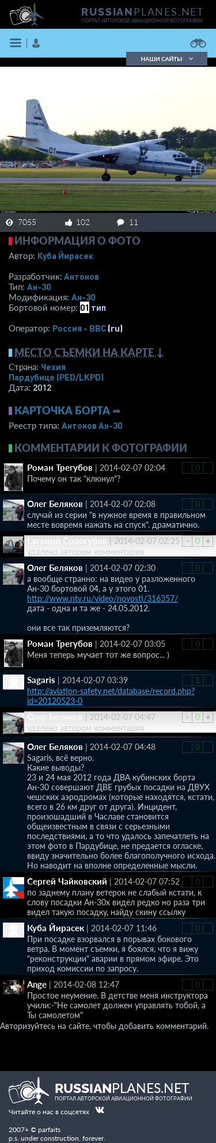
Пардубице (56, 377)
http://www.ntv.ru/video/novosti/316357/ (102, 598)
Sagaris (41, 680)
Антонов (81, 276)
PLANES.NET (142, 11)
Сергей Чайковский (67, 881)
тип (98, 307)
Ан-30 (39, 286)
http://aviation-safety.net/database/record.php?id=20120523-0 (111, 696)
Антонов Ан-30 (92, 425)
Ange (37, 984)
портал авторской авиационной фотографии (142, 21)
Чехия (53, 366)
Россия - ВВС (79, 328)
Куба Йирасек (65, 255)
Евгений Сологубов (67, 540)
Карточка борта (62, 410)
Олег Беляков (55, 503)
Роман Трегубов (60, 467)
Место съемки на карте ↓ (89, 352)
